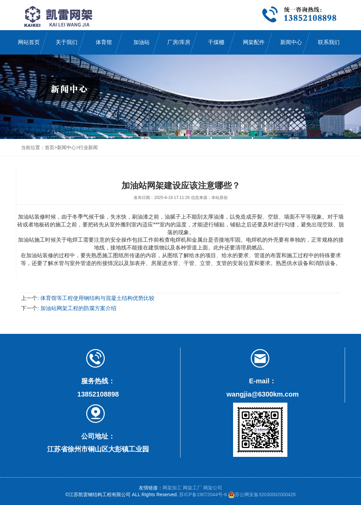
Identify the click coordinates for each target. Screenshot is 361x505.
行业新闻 (88, 147)
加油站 (141, 42)
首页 (49, 147)
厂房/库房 (178, 42)
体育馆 (104, 42)
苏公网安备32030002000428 (262, 494)
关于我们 (66, 42)
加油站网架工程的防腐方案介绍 (78, 308)
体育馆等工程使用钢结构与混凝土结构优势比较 (97, 298)
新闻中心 (291, 42)
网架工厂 (192, 487)
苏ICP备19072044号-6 (203, 494)
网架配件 (254, 42)
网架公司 (212, 487)
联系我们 (329, 42)
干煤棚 (216, 42)
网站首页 (29, 42)
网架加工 (172, 487)
